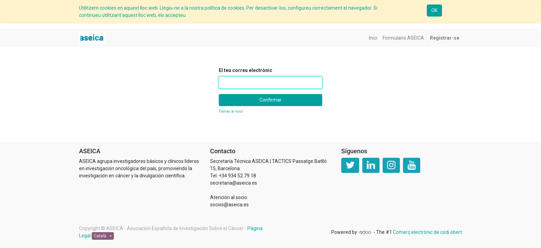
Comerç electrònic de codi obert (427, 232)
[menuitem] (373, 38)
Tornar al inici (231, 111)
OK (434, 10)
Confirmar (270, 100)
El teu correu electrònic (245, 70)
